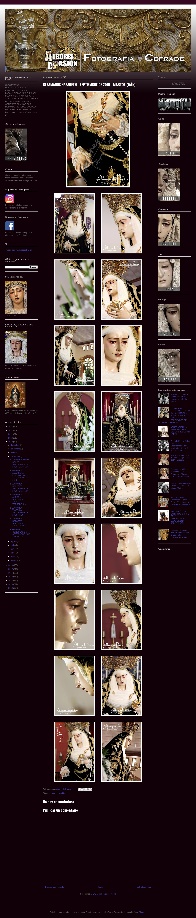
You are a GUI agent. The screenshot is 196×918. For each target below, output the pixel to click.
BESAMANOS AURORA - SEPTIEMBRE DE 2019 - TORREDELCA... (19, 499)
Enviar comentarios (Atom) (104, 894)
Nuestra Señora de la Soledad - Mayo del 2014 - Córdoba (180, 457)
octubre (14, 453)
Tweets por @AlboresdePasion (18, 250)
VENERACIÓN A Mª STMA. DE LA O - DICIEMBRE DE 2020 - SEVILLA (180, 430)
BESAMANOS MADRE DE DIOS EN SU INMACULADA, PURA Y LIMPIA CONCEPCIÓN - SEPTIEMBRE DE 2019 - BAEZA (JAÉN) (174, 415)
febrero (14, 560)
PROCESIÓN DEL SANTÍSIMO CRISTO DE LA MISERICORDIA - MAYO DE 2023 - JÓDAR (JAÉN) (180, 517)
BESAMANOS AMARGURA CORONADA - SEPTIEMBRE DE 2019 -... (19, 475)
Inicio (100, 887)
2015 (10, 576)
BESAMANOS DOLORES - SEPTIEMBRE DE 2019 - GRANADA (19, 487)
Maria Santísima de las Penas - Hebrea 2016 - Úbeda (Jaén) (181, 485)
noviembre (15, 449)
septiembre (16, 456)
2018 (10, 565)
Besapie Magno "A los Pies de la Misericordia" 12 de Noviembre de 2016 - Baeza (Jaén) (180, 446)
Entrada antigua (144, 887)
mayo (13, 549)
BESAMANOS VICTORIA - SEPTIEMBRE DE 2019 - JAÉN (19, 511)
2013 (10, 584)
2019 (10, 442)
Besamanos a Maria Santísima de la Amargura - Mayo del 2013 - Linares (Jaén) (180, 472)
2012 (10, 588)
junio (13, 545)
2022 (10, 430)
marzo (14, 556)
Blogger (142, 912)
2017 (10, 569)
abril (13, 553)
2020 (10, 438)
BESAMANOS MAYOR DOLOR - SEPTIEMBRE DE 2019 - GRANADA (20, 463)
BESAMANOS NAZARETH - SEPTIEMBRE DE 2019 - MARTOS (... (20, 522)
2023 (10, 426)
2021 (10, 434)
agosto (14, 541)
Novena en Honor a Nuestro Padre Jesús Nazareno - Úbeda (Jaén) (180, 397)
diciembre (15, 445)
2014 (10, 580)
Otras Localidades (60, 793)
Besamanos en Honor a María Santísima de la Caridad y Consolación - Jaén (180, 533)
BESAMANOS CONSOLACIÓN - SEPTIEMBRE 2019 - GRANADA (20, 533)
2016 (10, 573)
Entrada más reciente (54, 887)
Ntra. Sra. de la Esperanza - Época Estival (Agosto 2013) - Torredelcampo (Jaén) (181, 501)
